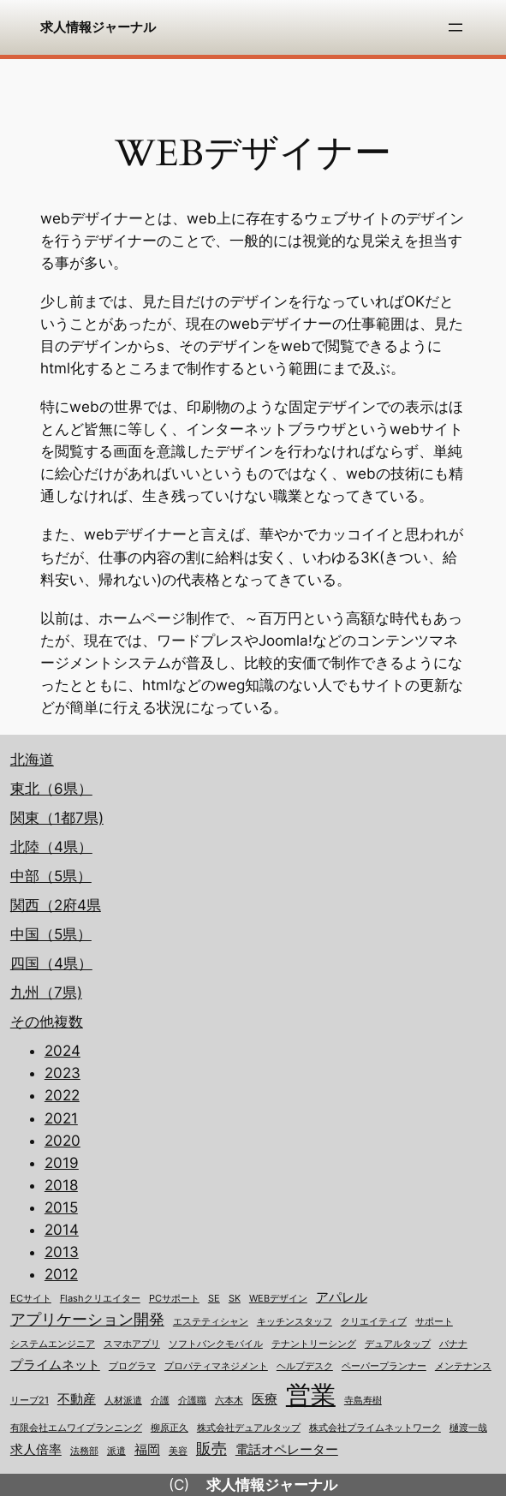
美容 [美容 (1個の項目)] (178, 1451)
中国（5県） (51, 934)
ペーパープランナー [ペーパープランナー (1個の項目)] (384, 1366)
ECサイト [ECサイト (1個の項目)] (30, 1298)
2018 (61, 1185)
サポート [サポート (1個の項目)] (434, 1321)
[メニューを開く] (455, 27)
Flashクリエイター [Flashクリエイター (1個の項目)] (100, 1298)
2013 (62, 1252)
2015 (61, 1207)
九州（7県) (46, 992)
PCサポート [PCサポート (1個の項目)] (174, 1298)
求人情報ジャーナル (98, 27)
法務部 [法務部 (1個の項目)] (84, 1451)
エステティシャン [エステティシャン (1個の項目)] (210, 1321)
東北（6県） (51, 788)
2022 (62, 1095)
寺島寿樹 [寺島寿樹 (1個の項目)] (363, 1400)
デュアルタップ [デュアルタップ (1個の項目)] (398, 1344)
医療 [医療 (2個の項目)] (264, 1399)
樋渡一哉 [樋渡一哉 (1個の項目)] (468, 1427)
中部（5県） (51, 876)
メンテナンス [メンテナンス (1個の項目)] (463, 1366)
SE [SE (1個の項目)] (214, 1298)
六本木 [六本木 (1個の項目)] (229, 1400)
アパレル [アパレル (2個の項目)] (341, 1297)
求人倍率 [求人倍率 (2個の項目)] (36, 1449)
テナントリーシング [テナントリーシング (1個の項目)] (313, 1344)
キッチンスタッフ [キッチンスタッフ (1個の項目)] (294, 1321)
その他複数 (46, 1021)
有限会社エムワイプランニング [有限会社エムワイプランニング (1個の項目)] (76, 1427)
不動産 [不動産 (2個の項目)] (76, 1399)
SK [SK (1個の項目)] (235, 1298)
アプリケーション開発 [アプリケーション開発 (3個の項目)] (87, 1319)
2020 (62, 1140)
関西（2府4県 (55, 905)
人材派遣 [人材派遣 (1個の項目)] (123, 1400)
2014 (62, 1229)
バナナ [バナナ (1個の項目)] (453, 1344)
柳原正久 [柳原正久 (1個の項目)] (169, 1427)
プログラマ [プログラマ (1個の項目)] (132, 1366)
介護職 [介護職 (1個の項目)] (192, 1400)
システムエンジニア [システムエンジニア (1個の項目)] (52, 1344)
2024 (62, 1050)
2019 (62, 1162)
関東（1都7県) (57, 817)
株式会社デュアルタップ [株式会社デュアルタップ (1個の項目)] (249, 1427)
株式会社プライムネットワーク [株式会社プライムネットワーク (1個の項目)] (375, 1427)
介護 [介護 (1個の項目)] (160, 1400)
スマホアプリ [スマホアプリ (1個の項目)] (132, 1344)
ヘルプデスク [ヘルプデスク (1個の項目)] (305, 1366)
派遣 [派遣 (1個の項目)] (116, 1451)
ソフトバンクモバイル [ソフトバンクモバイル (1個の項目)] (216, 1344)
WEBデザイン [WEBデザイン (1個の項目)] (278, 1298)
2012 (61, 1274)
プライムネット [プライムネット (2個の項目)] (55, 1365)
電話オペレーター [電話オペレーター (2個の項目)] (286, 1449)
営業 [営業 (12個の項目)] (311, 1395)
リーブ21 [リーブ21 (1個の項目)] (29, 1400)
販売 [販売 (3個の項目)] (211, 1448)
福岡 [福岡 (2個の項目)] (147, 1449)
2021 (61, 1118)
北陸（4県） (51, 846)
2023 (62, 1073)
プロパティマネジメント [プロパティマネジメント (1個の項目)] (216, 1366)
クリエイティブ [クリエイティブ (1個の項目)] (374, 1321)
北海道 (32, 759)
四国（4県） (51, 963)
